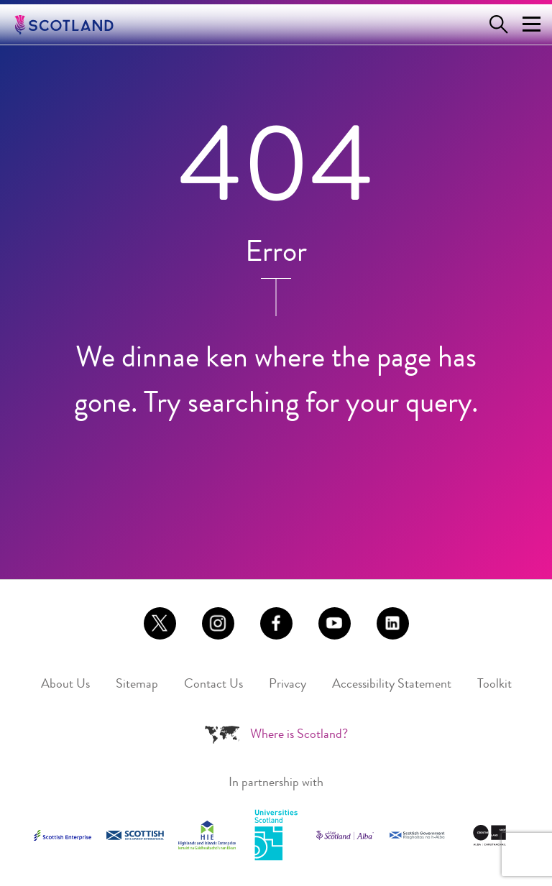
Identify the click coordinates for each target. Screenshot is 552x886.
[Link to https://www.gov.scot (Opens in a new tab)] (417, 835)
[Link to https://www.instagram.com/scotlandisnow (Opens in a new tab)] (218, 623)
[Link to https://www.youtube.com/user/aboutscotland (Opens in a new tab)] (334, 623)
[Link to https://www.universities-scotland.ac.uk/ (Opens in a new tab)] (276, 835)
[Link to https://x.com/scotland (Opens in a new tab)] (160, 623)
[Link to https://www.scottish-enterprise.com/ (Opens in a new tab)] (62, 835)
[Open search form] (502, 24)
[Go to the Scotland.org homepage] (74, 24)
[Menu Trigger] (530, 24)
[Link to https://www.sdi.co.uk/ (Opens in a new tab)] (135, 835)
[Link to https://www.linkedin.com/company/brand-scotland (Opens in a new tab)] (393, 623)
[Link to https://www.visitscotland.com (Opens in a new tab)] (345, 835)
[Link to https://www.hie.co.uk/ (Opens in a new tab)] (207, 835)
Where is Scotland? (299, 735)
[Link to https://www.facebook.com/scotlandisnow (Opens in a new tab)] (276, 623)
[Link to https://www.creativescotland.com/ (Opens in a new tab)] (489, 835)
